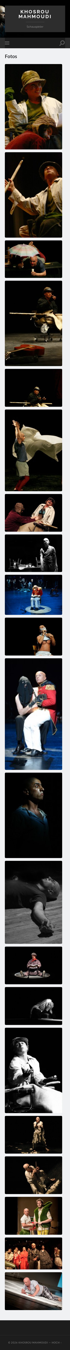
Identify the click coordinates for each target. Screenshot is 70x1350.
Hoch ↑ (57, 1342)
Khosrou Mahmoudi (35, 14)
